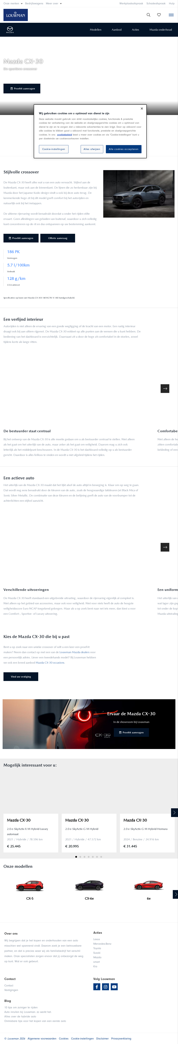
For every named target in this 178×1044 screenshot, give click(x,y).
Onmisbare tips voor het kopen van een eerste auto (35, 1021)
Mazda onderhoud (160, 29)
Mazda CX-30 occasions (50, 662)
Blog (7, 1001)
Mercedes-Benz (102, 943)
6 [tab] (97, 857)
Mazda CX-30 (18, 820)
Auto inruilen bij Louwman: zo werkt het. (28, 1012)
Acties (135, 29)
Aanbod (117, 29)
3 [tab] (84, 857)
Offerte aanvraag (57, 238)
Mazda (97, 957)
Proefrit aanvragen (23, 88)
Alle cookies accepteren (123, 149)
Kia (95, 966)
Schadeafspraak (156, 3)
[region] (90, 131)
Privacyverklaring (121, 1038)
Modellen (95, 29)
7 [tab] (101, 857)
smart (96, 961)
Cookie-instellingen (53, 149)
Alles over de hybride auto (20, 1016)
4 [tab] (89, 857)
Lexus (96, 939)
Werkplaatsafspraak (131, 3)
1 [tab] (76, 857)
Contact (8, 985)
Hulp (172, 3)
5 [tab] (93, 857)
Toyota (97, 948)
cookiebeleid (64, 134)
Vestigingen (11, 990)
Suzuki (96, 952)
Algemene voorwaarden (42, 1038)
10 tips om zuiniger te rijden (21, 1007)
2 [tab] (80, 857)
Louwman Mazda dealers (74, 652)
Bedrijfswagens (34, 3)
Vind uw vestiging (21, 676)
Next (174, 812)
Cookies (63, 1038)
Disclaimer (102, 1038)
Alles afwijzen (92, 149)
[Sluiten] (142, 108)
